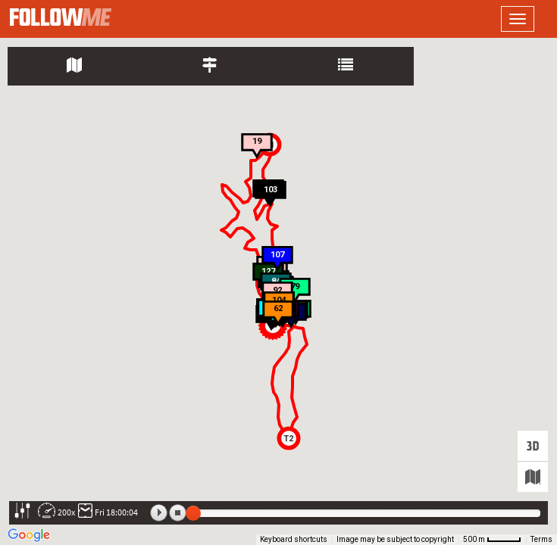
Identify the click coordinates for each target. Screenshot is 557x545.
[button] (289, 438)
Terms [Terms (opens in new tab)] (541, 539)
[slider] (193, 513)
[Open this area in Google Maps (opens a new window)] (29, 535)
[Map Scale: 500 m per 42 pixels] (492, 539)
